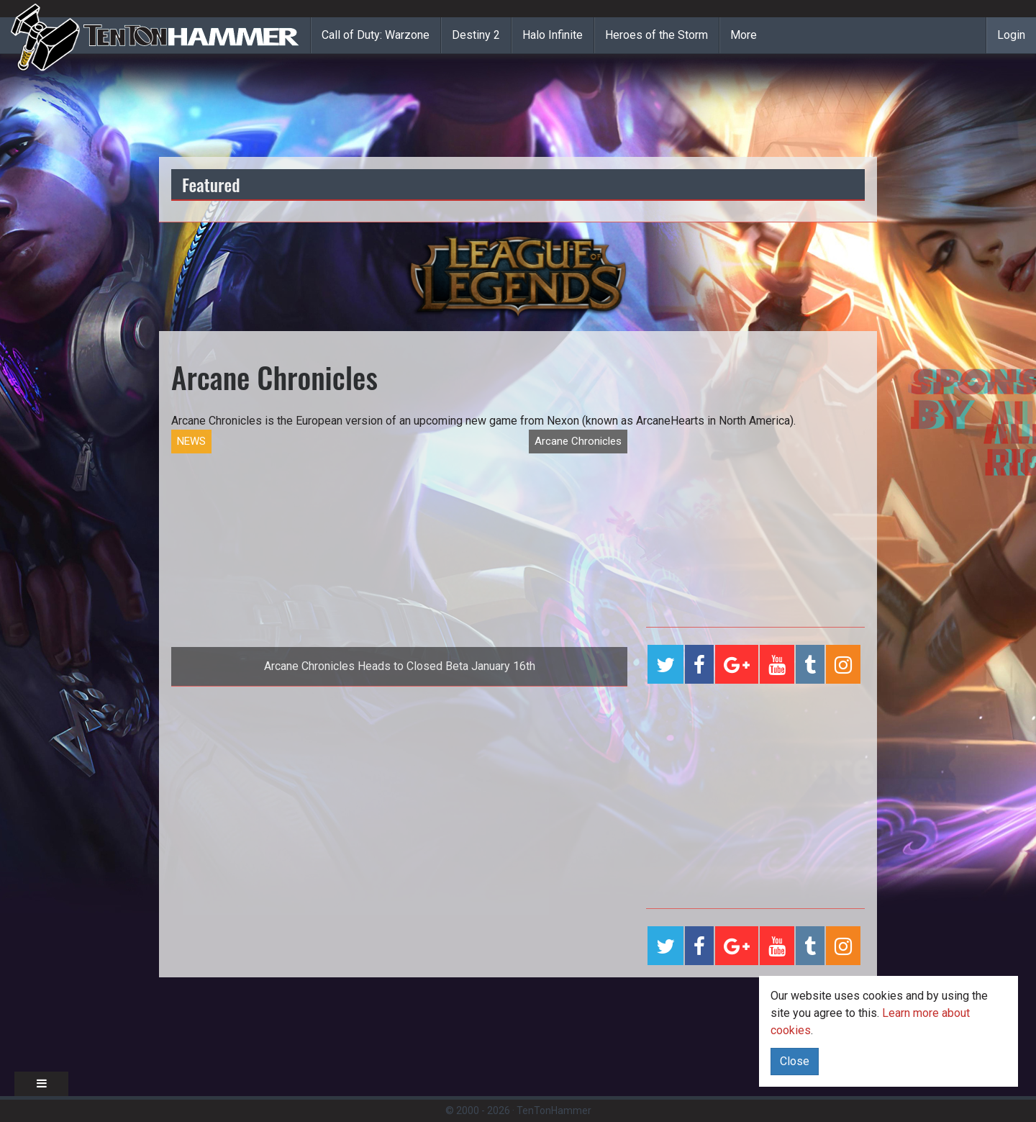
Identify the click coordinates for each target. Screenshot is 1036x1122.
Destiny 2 (476, 35)
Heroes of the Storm (656, 35)
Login (1011, 35)
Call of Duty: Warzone (376, 35)
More (743, 35)
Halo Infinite (552, 35)
